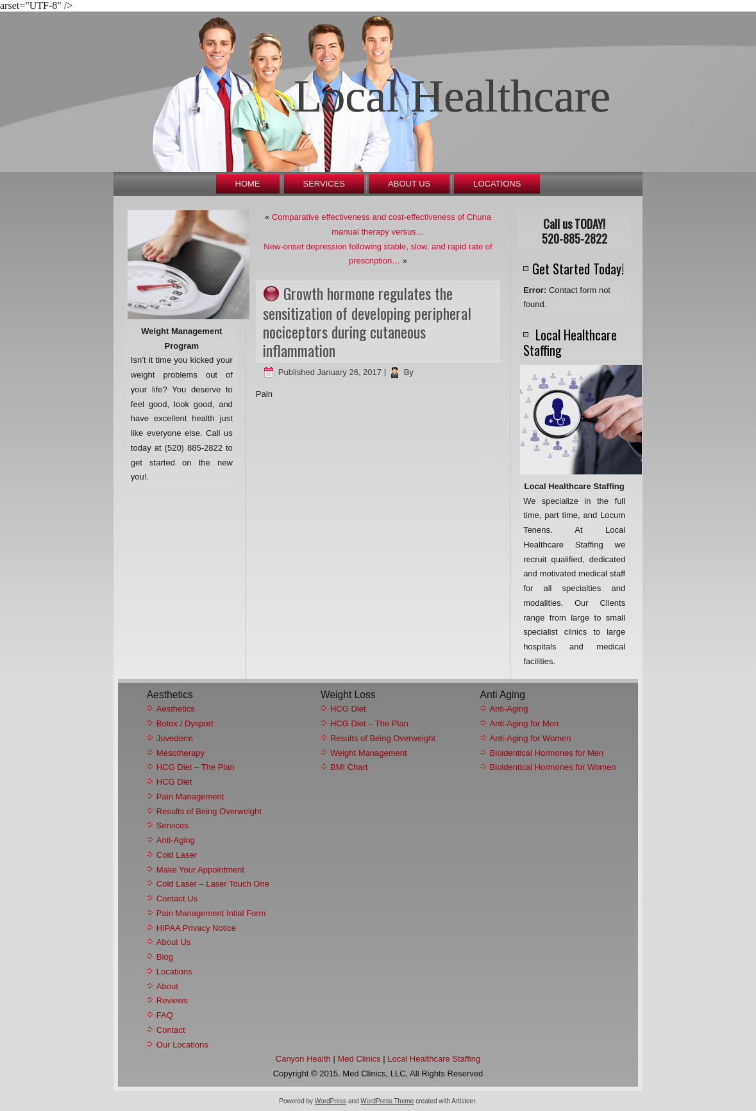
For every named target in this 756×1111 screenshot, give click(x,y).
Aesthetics (175, 709)
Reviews (172, 1000)
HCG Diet (174, 782)
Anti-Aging (175, 840)
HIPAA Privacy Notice (196, 928)
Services (324, 183)
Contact (170, 1030)
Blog (164, 957)
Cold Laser (176, 855)
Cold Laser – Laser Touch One (212, 884)
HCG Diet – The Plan (195, 767)
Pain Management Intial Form (211, 913)
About (167, 986)
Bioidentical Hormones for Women (553, 767)
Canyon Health (303, 1059)
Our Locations (182, 1044)
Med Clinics (358, 1059)
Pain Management (190, 796)
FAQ (164, 1015)
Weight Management (368, 753)
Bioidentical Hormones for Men (547, 753)
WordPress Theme (387, 1101)
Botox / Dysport (185, 723)
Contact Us (176, 898)
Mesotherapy (180, 753)
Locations (497, 183)
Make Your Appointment (200, 869)
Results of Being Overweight (209, 811)
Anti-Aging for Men (524, 723)
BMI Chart (349, 767)
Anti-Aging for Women (530, 738)
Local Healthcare (452, 96)
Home (247, 183)
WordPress (330, 1101)
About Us (409, 183)
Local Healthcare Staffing (433, 1059)
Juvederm (174, 738)
